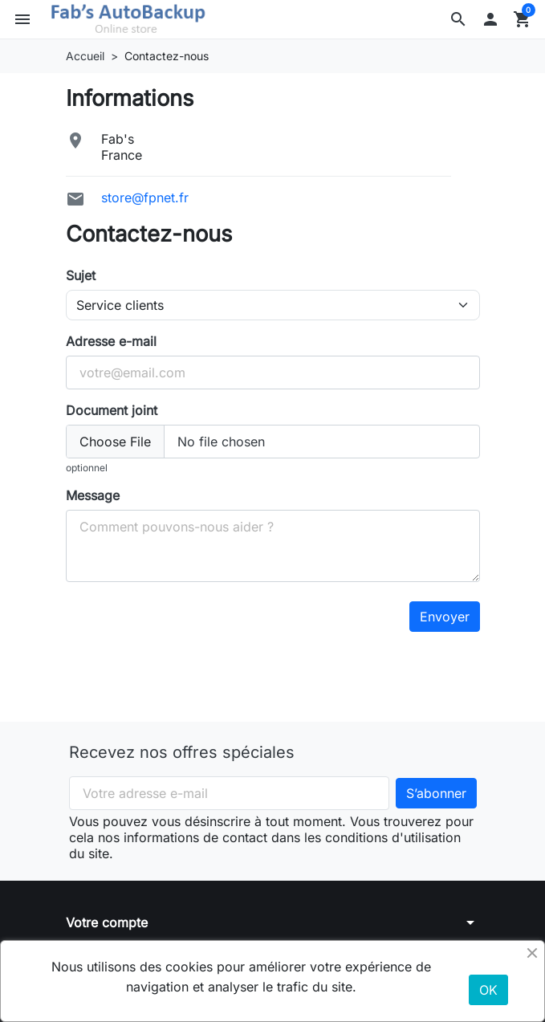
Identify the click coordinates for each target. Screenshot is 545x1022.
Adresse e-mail (111, 341)
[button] (458, 19)
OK (488, 990)
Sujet (81, 275)
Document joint (111, 410)
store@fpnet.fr (145, 197)
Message (93, 495)
